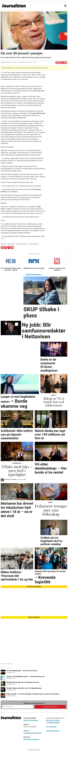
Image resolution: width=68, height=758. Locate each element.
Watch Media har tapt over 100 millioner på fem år (22, 682)
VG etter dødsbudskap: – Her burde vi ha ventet (21, 670)
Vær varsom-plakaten (53, 720)
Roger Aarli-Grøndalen (30, 720)
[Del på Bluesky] (65, 62)
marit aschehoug (33, 244)
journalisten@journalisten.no (32, 733)
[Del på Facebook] (56, 62)
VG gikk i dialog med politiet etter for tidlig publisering (23, 688)
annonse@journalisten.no (31, 739)
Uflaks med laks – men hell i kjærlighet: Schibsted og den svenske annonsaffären (32, 694)
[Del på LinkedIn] (59, 62)
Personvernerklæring (53, 731)
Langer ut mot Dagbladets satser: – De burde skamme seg (25, 676)
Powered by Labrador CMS (34, 749)
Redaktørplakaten (54, 722)
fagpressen (11, 244)
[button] (66, 254)
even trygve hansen (21, 244)
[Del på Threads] (62, 62)
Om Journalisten (51, 726)
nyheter (4, 244)
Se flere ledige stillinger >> (34, 274)
